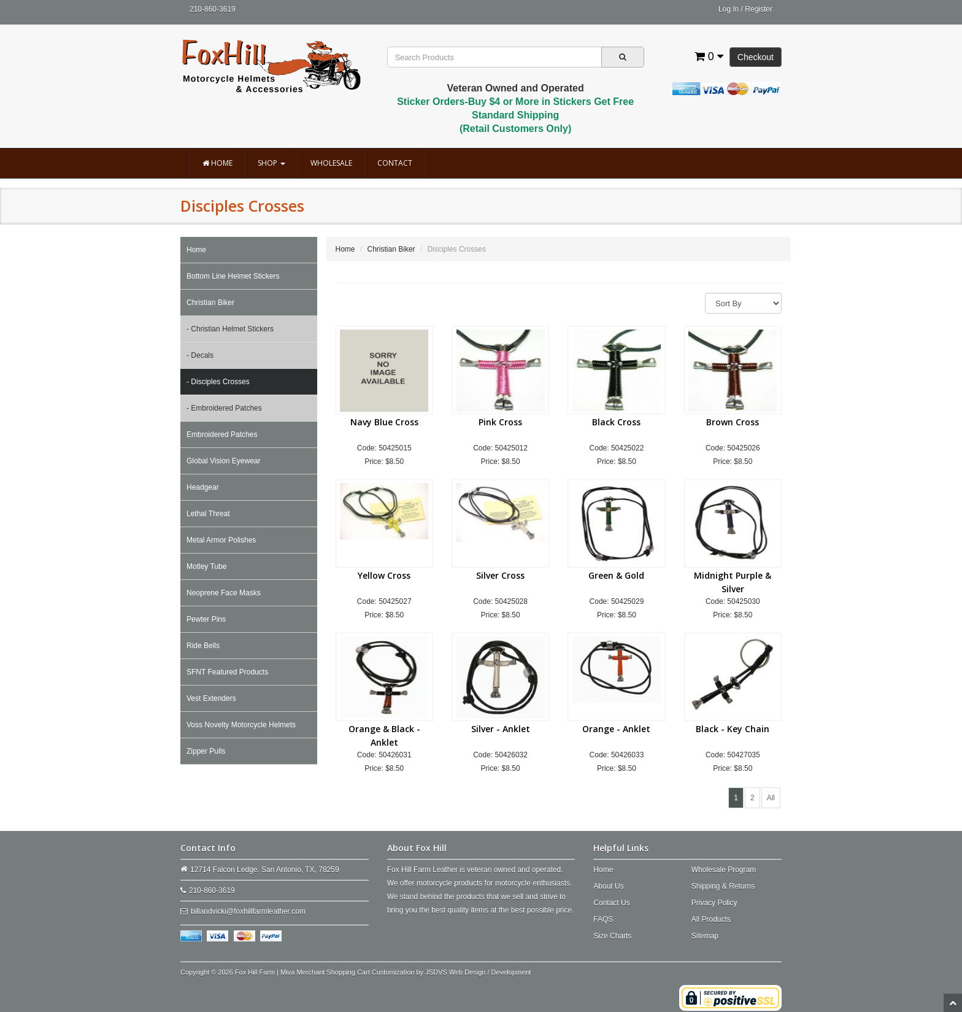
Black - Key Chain (732, 729)
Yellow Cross (384, 575)
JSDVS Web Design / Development (478, 972)
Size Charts (612, 936)
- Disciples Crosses (218, 381)
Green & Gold (616, 575)
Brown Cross (732, 422)
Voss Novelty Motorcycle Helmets (241, 724)
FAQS (603, 919)
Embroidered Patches (222, 434)
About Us (608, 886)
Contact (394, 163)
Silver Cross (500, 575)
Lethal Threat (208, 513)
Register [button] (758, 9)
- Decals (200, 355)
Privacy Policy (714, 902)
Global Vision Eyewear (224, 461)
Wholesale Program (723, 869)
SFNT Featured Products (227, 672)
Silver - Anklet (500, 729)
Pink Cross (500, 422)
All (771, 798)
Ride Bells (203, 645)
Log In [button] (728, 9)
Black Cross (616, 422)
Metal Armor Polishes (221, 540)
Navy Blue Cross (384, 422)
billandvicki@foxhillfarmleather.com (248, 911)
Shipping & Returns (723, 886)
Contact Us (611, 902)
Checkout (755, 57)
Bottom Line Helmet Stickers (233, 276)
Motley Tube (206, 566)
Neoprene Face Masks (224, 593)
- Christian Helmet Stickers (230, 329)
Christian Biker (210, 302)
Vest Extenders (211, 698)
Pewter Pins (206, 619)
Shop (271, 163)
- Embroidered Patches (224, 408)
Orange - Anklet (616, 729)
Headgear (203, 487)
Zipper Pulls (206, 751)
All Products (711, 919)
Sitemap (704, 936)
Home (217, 163)
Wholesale (331, 163)
